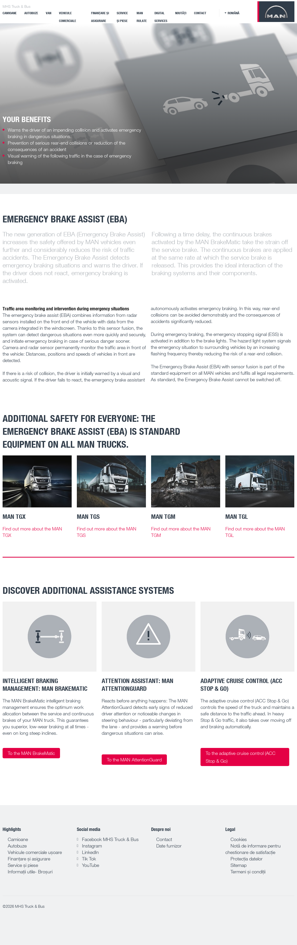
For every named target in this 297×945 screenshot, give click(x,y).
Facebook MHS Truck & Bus (110, 839)
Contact (200, 13)
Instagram (92, 846)
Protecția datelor (247, 858)
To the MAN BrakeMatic (31, 753)
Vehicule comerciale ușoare (35, 852)
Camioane (10, 13)
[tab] (49, 720)
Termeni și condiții (248, 871)
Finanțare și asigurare (100, 17)
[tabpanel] (148, 103)
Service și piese (122, 17)
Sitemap (239, 865)
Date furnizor (169, 846)
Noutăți (180, 13)
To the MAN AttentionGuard (134, 759)
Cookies (239, 839)
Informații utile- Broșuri (30, 871)
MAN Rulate (142, 17)
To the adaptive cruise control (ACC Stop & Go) (241, 757)
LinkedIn (90, 852)
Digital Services (160, 17)
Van (48, 13)
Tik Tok (89, 858)
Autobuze (31, 13)
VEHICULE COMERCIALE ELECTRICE (67, 21)
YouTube (90, 865)
